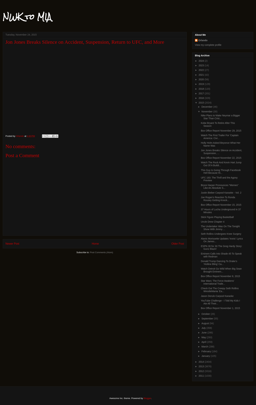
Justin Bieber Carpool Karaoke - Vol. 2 (221, 192)
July (203, 328)
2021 (202, 74)
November (207, 111)
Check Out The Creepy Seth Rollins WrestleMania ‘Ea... (220, 290)
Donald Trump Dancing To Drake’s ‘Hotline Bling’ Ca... (219, 262)
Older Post (177, 243)
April (204, 342)
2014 (202, 361)
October (206, 314)
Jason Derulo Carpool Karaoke (217, 296)
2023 (202, 65)
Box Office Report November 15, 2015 (221, 204)
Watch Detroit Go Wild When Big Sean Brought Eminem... (221, 270)
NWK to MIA (27, 17)
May (204, 337)
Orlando (203, 40)
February (206, 351)
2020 (202, 79)
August (205, 323)
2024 (202, 60)
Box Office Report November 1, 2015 (220, 308)
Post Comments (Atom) (101, 252)
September (207, 318)
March (205, 346)
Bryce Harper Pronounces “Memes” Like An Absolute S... (219, 186)
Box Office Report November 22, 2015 (221, 157)
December (207, 106)
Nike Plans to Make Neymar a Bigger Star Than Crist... (220, 117)
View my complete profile (208, 45)
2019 (202, 84)
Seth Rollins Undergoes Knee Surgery (221, 233)
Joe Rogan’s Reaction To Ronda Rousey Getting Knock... (218, 199)
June (204, 332)
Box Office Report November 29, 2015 (221, 130)
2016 (202, 98)
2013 (202, 366)
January (206, 356)
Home (95, 243)
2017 (202, 93)
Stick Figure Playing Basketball (217, 217)
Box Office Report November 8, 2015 (220, 276)
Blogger (147, 398)
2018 (202, 88)
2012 (202, 371)
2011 (202, 375)
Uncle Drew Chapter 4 (212, 221)
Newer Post (12, 243)
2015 (202, 102)
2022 (202, 70)
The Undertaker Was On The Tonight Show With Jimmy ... (220, 228)
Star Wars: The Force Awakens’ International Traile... (217, 282)
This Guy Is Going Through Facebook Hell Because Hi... (221, 171)
